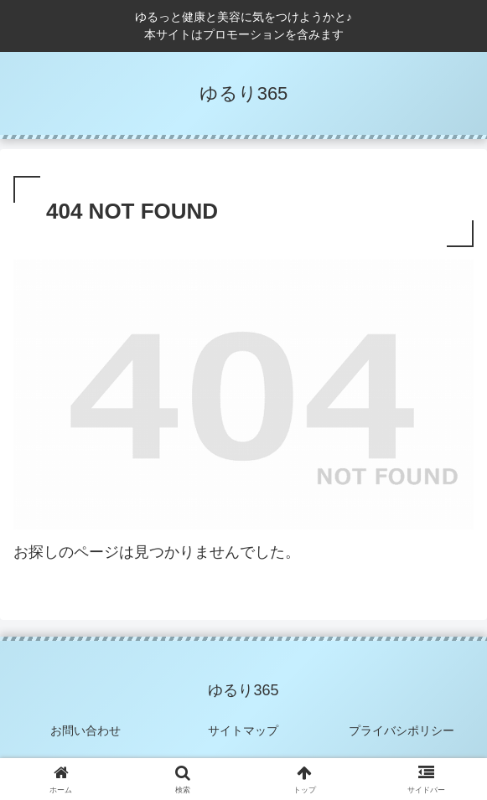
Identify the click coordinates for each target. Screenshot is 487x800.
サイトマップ (243, 730)
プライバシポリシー (401, 730)
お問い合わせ (85, 730)
